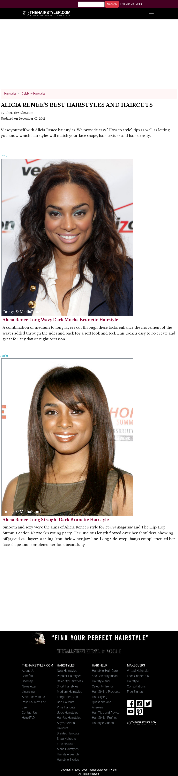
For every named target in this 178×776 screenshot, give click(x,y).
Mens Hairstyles (67, 749)
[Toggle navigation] (151, 13)
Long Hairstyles (67, 697)
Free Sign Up (127, 4)
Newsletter (29, 686)
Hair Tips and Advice (106, 712)
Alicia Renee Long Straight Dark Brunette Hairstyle (56, 519)
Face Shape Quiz (138, 676)
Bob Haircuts (65, 702)
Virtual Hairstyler (138, 671)
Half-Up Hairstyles (69, 718)
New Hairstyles (67, 671)
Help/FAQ (28, 718)
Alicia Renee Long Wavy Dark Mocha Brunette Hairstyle (60, 319)
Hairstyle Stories (68, 759)
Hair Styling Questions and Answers (101, 702)
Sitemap (27, 681)
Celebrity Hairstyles (70, 681)
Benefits (27, 676)
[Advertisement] (89, 56)
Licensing (28, 691)
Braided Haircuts (68, 733)
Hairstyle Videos (103, 723)
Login (139, 4)
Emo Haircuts (66, 744)
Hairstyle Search (68, 754)
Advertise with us (33, 697)
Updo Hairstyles (67, 712)
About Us (28, 671)
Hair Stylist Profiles (104, 718)
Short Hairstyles (67, 686)
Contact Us (29, 712)
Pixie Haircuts (66, 707)
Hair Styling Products (106, 691)
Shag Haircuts (66, 738)
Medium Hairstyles (69, 691)
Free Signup (135, 691)
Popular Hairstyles (69, 676)
